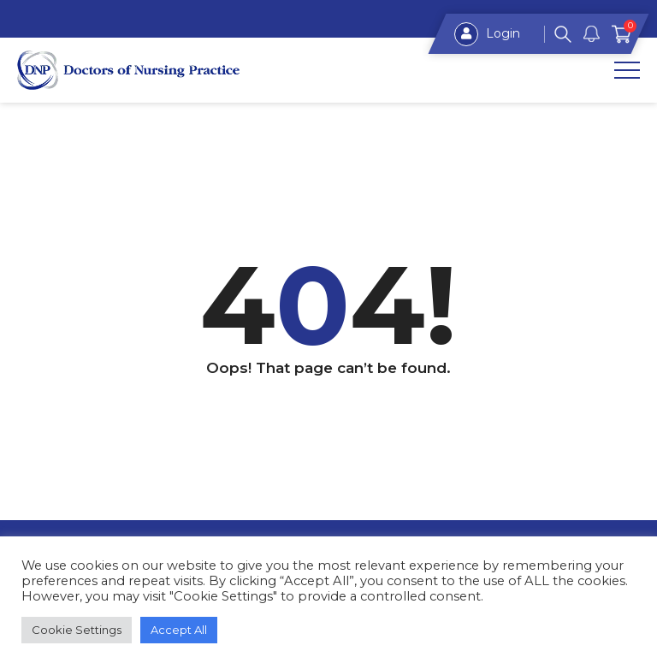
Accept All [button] (179, 629)
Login (487, 34)
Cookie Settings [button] (76, 629)
